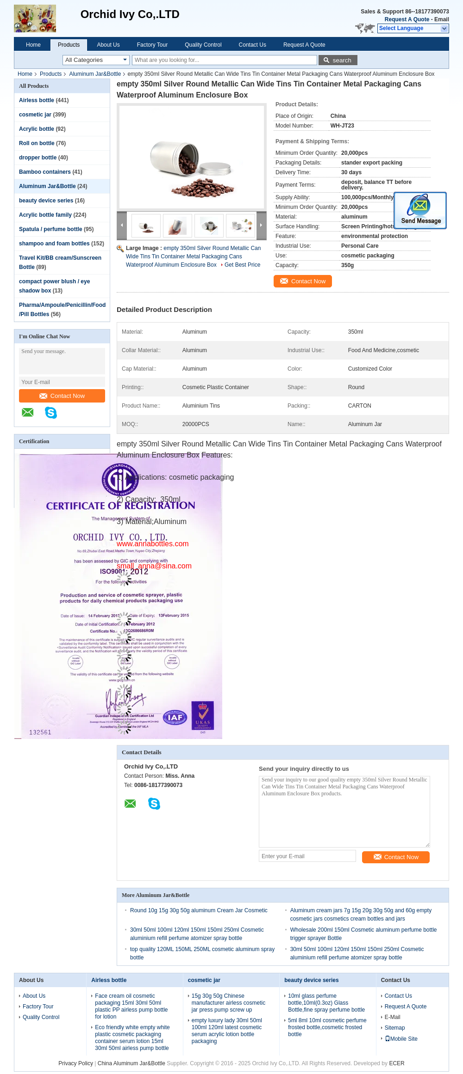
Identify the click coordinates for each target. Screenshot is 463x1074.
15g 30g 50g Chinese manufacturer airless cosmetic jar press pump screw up (228, 1003)
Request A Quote (407, 19)
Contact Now (62, 395)
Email (441, 19)
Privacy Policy (75, 1063)
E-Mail (392, 1017)
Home (33, 45)
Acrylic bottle (36, 129)
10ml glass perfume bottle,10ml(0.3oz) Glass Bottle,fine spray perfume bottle (326, 1003)
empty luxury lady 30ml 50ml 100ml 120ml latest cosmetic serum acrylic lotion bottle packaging (227, 1030)
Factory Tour (152, 45)
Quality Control (203, 45)
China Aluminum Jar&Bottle (131, 1063)
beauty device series (46, 200)
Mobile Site (401, 1039)
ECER (396, 1063)
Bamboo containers (45, 172)
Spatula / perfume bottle (50, 229)
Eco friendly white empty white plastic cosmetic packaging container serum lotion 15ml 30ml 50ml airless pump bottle (132, 1037)
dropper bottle (37, 157)
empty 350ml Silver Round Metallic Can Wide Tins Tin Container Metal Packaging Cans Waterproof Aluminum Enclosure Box (193, 256)
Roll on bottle (37, 143)
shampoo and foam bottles (54, 243)
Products (69, 45)
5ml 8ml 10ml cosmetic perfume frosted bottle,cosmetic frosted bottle (327, 1027)
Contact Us (252, 45)
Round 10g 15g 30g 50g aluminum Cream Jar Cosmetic (199, 910)
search (342, 60)
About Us (108, 45)
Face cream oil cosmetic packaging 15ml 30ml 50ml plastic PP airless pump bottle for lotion (131, 1006)
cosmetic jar (35, 114)
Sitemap (395, 1028)
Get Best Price (242, 265)
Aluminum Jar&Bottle (95, 74)
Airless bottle (36, 100)
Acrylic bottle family (45, 215)
